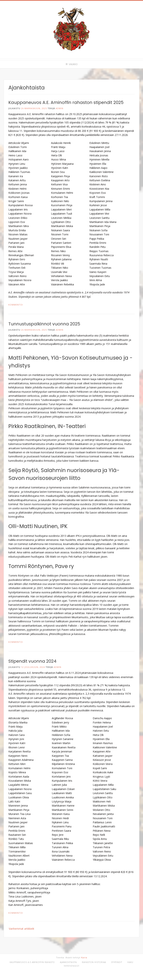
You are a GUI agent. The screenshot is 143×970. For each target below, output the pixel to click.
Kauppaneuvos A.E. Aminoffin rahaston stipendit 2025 (65, 102)
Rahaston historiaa (94, 962)
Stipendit (116, 962)
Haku (130, 962)
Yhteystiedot (71, 966)
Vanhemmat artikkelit (21, 928)
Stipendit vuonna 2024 (32, 661)
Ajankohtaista (68, 962)
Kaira (84, 957)
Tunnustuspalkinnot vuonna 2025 (44, 324)
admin (59, 108)
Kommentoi (15, 304)
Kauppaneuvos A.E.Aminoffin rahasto (32, 962)
